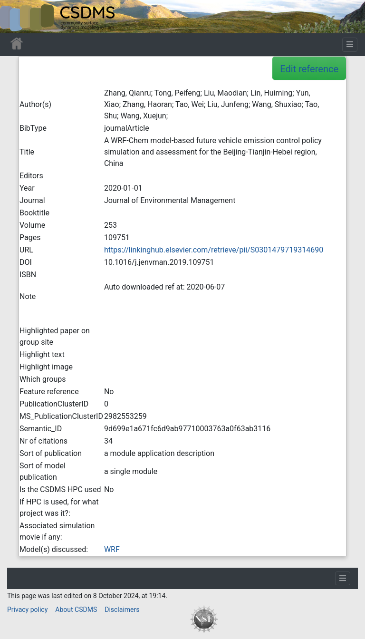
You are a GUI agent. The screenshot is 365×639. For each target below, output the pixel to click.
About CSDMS (76, 609)
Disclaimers (122, 609)
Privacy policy (27, 609)
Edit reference (309, 69)
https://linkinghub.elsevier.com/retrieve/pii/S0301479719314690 (213, 249)
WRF (112, 549)
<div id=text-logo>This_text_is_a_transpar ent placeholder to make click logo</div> (15, 16)
